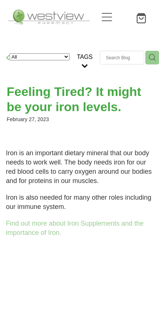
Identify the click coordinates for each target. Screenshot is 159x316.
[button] (124, 17)
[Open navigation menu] (107, 17)
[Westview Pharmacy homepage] (53, 17)
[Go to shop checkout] (142, 17)
